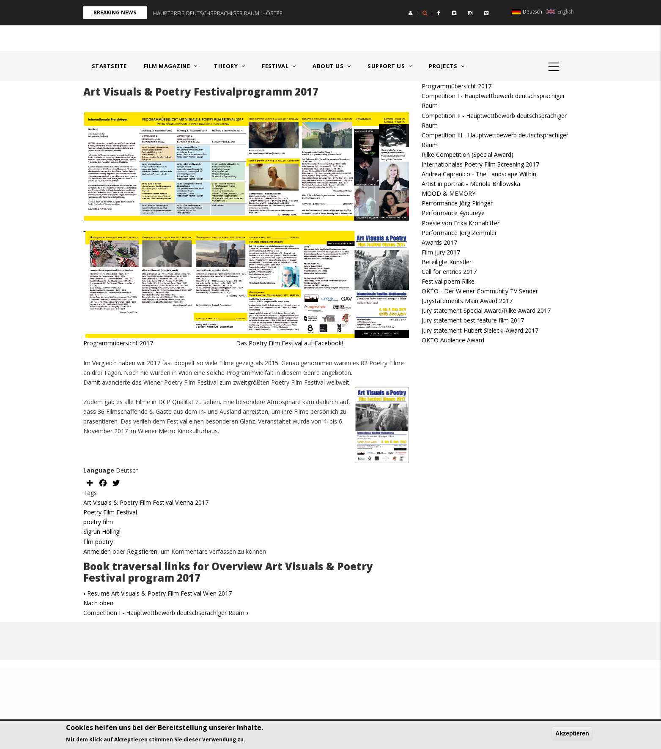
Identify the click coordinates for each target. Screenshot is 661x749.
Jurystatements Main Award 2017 (467, 301)
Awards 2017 (439, 242)
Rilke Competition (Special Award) (467, 154)
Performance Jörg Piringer (457, 203)
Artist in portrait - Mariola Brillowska (471, 184)
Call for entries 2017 (449, 272)
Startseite (109, 66)
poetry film (98, 522)
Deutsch (527, 11)
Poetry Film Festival (110, 512)
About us (332, 66)
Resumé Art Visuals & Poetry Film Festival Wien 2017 (157, 593)
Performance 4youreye (453, 213)
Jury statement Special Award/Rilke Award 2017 (486, 310)
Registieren (142, 551)
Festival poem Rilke (448, 281)
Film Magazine (170, 66)
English (560, 11)
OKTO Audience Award (453, 340)
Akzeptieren (572, 733)
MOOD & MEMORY (448, 193)
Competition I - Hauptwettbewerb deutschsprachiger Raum (165, 613)
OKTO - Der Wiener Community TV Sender (480, 291)
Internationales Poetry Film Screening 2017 (480, 164)
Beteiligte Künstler (447, 262)
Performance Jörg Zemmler (459, 233)
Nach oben (98, 603)
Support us (390, 66)
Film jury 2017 (441, 252)
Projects (446, 66)
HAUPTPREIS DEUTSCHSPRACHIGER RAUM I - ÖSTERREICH (225, 13)
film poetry (98, 542)
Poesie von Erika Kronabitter (460, 223)
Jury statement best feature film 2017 (473, 320)
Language (98, 470)
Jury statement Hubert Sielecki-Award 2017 (480, 330)
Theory (229, 66)
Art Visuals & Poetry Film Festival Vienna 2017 (145, 502)
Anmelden (97, 551)
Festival (279, 66)
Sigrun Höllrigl (102, 532)
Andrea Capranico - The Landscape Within (479, 174)
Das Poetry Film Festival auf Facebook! (260, 343)
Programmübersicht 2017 (119, 343)
